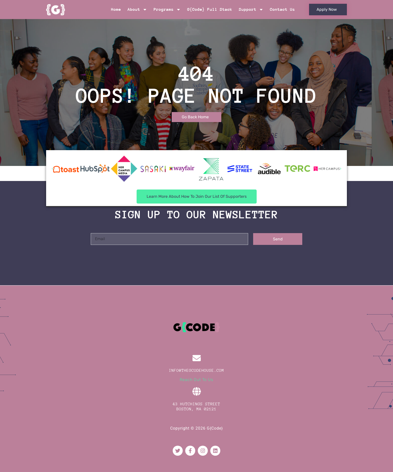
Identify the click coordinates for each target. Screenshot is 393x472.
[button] (52, 168)
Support (251, 9)
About (137, 9)
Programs (167, 9)
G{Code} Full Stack (209, 9)
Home (116, 9)
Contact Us (282, 9)
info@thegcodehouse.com (196, 370)
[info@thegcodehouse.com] (196, 358)
